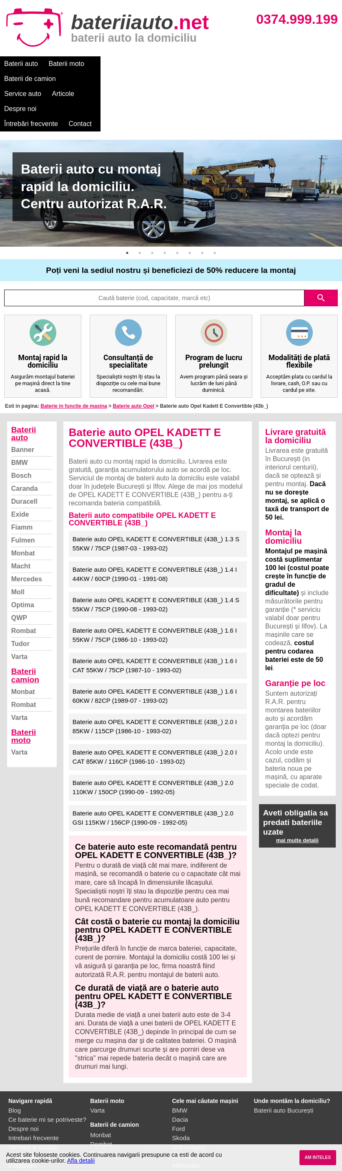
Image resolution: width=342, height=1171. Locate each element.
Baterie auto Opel (133, 361)
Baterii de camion (120, 63)
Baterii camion (25, 630)
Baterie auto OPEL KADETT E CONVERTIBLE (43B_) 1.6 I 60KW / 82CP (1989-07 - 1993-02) (155, 651)
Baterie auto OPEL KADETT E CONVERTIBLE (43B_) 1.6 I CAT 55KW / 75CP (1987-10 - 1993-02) (155, 620)
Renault (183, 1111)
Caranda (24, 443)
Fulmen (23, 495)
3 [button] (152, 208)
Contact (15, 78)
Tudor (20, 598)
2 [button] (140, 208)
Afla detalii (81, 1160)
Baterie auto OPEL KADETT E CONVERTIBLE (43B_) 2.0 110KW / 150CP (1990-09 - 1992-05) (153, 742)
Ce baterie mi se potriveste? (47, 1074)
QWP (19, 572)
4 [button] (165, 208)
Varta (19, 611)
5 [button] (177, 208)
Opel (179, 1129)
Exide (20, 469)
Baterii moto (66, 63)
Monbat (23, 508)
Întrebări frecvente (305, 63)
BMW (19, 417)
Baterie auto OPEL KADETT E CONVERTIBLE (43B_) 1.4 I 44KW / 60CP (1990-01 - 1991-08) (155, 529)
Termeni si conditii (33, 1101)
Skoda (181, 1092)
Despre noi (254, 63)
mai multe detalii (297, 795)
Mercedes (26, 534)
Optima (22, 559)
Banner (22, 404)
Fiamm (22, 482)
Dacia (180, 1074)
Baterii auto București (284, 1065)
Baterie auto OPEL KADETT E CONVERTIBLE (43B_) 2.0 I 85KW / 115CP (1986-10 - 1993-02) (155, 681)
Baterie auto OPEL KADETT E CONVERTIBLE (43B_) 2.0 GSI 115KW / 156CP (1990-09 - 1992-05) (153, 773)
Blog (14, 1065)
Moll (18, 546)
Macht (20, 521)
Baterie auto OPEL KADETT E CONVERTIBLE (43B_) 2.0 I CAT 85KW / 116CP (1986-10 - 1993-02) (155, 712)
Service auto (175, 63)
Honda (181, 1138)
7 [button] (202, 208)
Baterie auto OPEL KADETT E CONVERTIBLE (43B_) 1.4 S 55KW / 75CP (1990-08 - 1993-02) (156, 559)
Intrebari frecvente (33, 1092)
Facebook (22, 1111)
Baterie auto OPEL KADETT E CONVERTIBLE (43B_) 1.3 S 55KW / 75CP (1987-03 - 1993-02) (156, 498)
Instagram (22, 1120)
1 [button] (127, 208)
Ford (178, 1083)
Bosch (21, 430)
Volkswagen (189, 1101)
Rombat (23, 585)
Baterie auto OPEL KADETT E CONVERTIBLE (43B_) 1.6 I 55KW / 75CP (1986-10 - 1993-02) (155, 590)
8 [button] (215, 208)
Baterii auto (21, 63)
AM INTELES (317, 1157)
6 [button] (190, 208)
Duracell (24, 456)
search (321, 253)
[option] (171, 148)
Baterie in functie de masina (73, 361)
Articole (216, 63)
